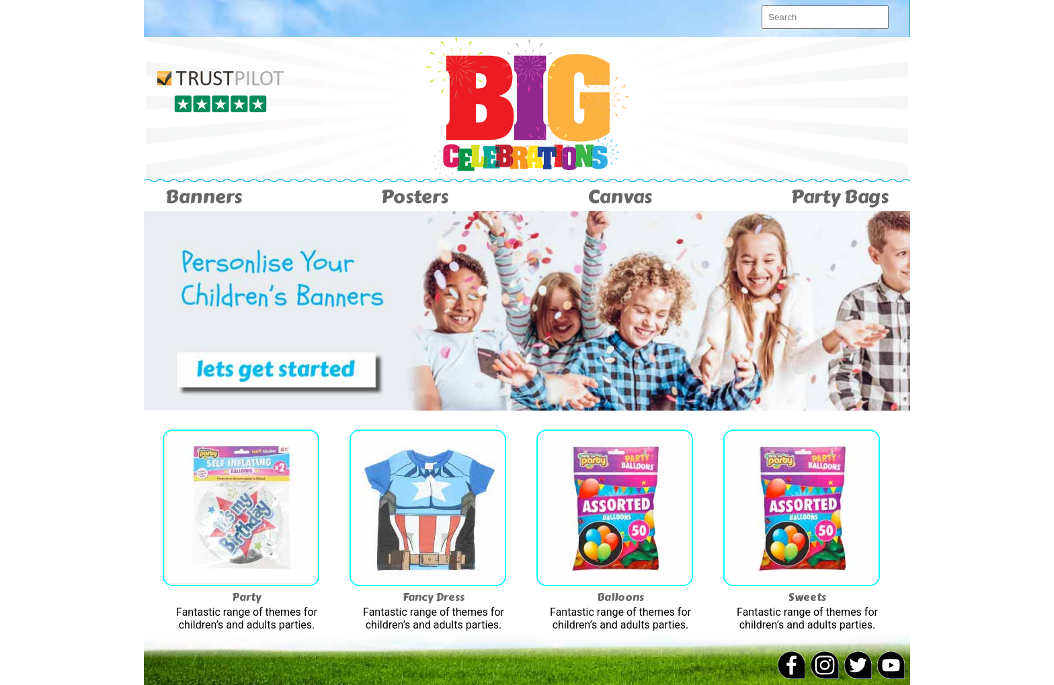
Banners (203, 196)
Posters (414, 196)
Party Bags (840, 196)
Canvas (619, 196)
